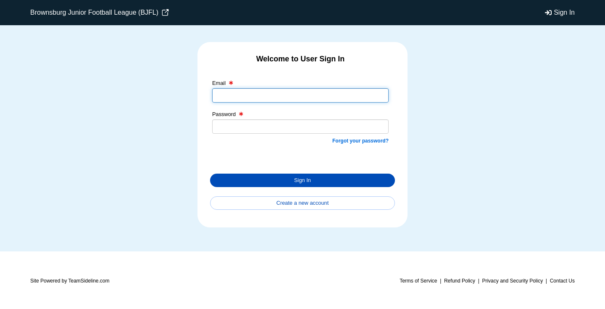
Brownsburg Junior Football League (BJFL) (99, 12)
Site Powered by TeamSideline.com (70, 281)
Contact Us (562, 281)
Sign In (564, 12)
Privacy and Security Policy (512, 281)
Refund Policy (459, 281)
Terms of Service (418, 281)
